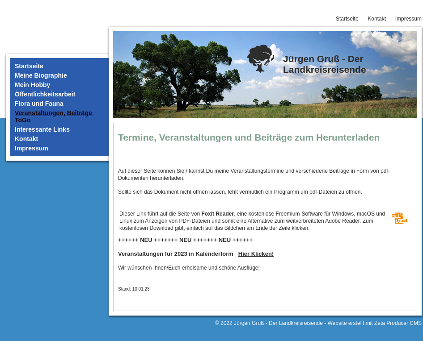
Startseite (347, 19)
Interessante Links (42, 129)
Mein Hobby (32, 84)
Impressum (408, 19)
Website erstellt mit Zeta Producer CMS (374, 323)
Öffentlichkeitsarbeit (45, 94)
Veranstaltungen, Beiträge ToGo (53, 116)
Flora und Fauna (39, 103)
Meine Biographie (41, 75)
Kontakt (377, 19)
